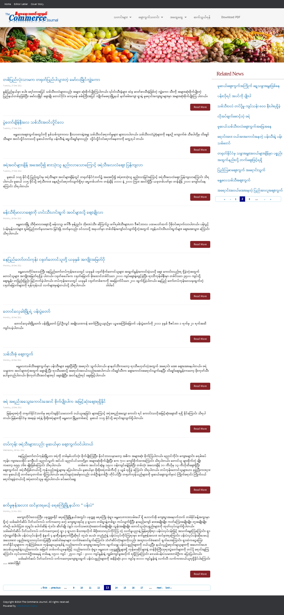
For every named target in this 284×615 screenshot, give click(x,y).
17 (141, 588)
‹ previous (55, 588)
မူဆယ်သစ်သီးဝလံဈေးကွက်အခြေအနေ (245, 126)
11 (90, 588)
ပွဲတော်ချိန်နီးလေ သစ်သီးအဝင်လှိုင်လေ (33, 122)
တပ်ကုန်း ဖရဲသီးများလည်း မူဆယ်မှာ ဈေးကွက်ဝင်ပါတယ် (48, 444)
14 (116, 588)
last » (168, 588)
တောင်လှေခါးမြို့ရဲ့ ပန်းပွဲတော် (26, 311)
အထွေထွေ (176, 17)
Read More (200, 107)
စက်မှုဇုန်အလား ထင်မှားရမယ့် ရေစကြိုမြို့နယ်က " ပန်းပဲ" (48, 505)
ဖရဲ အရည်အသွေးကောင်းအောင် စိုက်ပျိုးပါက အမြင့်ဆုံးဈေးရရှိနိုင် (54, 401)
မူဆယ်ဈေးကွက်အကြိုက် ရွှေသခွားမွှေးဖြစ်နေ (249, 86)
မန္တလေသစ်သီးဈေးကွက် (234, 180)
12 (98, 588)
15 (124, 588)
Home (7, 4)
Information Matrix (26, 606)
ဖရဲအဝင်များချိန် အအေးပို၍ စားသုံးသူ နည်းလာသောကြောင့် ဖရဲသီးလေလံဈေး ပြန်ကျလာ (73, 165)
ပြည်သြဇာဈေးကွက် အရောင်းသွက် (241, 170)
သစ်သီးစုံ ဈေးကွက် (18, 354)
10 (81, 588)
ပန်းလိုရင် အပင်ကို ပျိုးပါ (234, 96)
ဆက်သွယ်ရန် (202, 17)
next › (160, 588)
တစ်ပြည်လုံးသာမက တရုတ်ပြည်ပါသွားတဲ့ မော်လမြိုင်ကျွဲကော (51, 79)
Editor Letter (21, 4)
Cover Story (37, 4)
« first (44, 588)
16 (133, 588)
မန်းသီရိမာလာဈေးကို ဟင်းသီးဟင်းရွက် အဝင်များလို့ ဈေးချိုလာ (53, 212)
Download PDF (230, 17)
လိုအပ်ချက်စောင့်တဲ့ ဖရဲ (234, 116)
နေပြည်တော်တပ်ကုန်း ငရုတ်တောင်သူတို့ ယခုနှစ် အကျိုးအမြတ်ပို (54, 259)
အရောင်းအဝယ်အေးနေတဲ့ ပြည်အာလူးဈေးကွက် (250, 190)
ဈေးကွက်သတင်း (148, 17)
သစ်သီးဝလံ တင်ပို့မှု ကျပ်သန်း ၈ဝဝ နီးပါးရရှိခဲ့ (249, 106)
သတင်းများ (120, 17)
